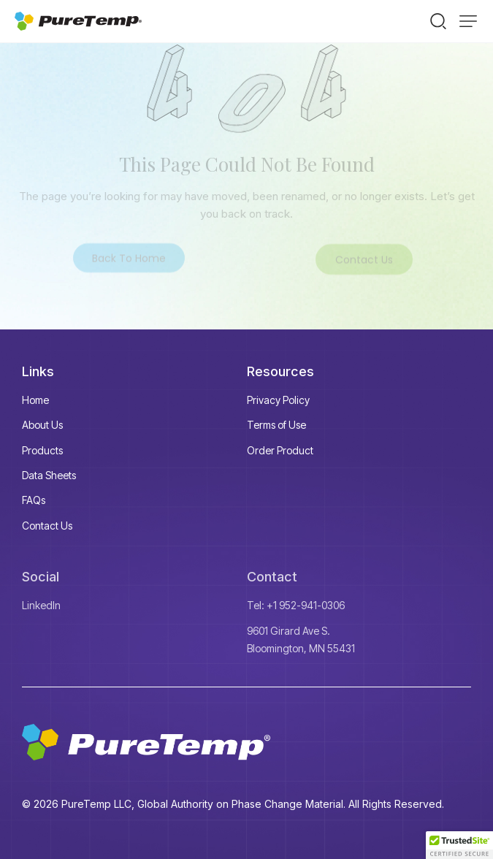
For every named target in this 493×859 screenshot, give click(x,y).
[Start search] (438, 20)
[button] (468, 21)
